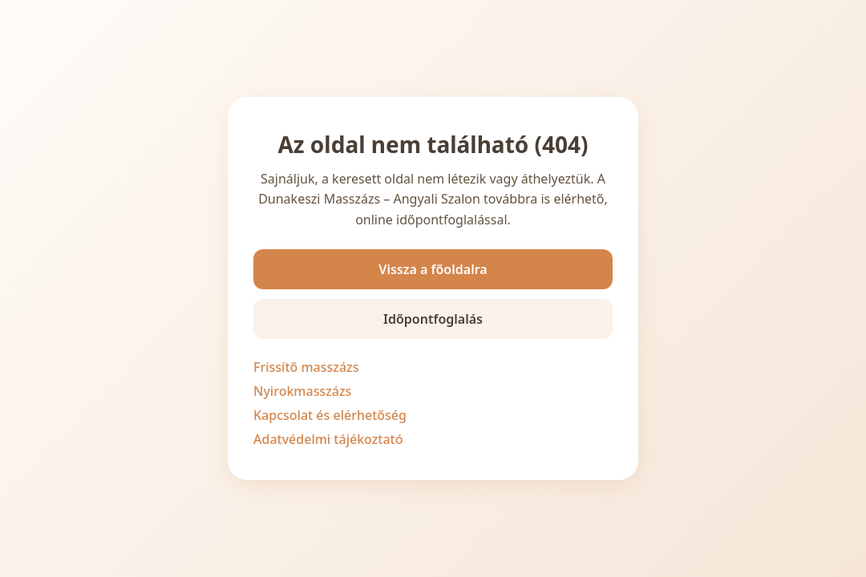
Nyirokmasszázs (302, 391)
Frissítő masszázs (306, 367)
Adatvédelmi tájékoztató (328, 439)
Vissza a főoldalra (432, 269)
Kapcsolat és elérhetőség (330, 415)
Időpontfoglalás (433, 319)
